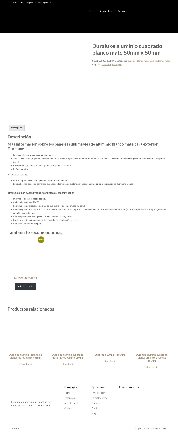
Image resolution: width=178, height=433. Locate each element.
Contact (121, 11)
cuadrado (106, 64)
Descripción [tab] (16, 127)
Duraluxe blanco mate (160, 61)
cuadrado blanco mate (138, 61)
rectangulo (117, 64)
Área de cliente (106, 11)
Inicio (91, 11)
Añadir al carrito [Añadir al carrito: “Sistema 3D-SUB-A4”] (25, 286)
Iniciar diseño (25, 364)
